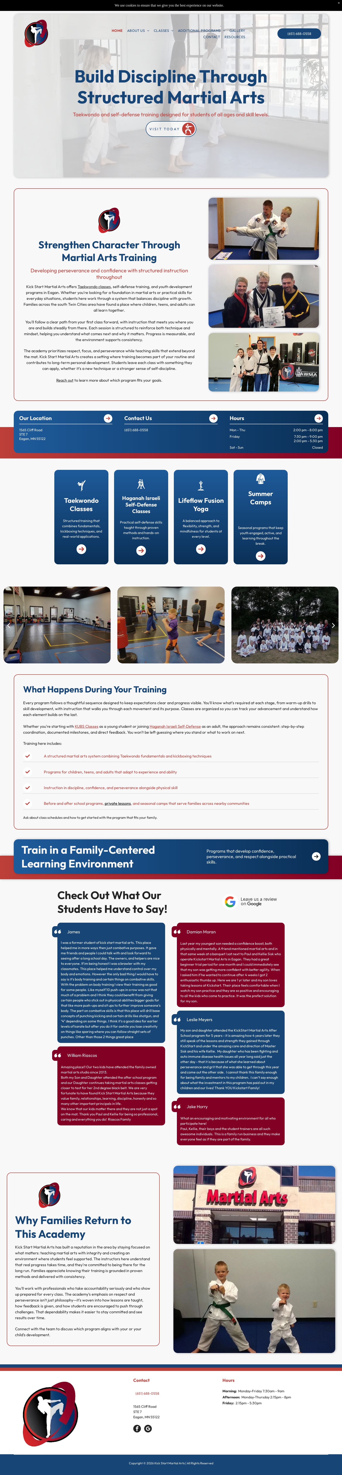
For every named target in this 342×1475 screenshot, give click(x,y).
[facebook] (137, 1429)
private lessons (118, 803)
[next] (333, 625)
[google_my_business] (148, 1429)
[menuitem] (117, 30)
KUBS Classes (86, 726)
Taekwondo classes (94, 286)
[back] (8, 625)
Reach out (65, 380)
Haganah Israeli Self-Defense (175, 726)
